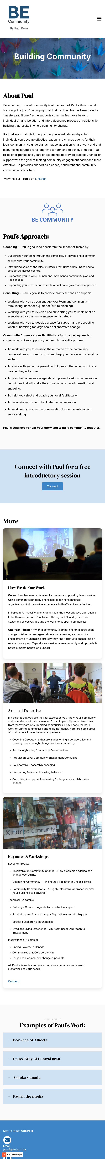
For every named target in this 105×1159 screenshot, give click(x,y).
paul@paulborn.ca (14, 1149)
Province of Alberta (30, 1040)
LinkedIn (41, 178)
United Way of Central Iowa (36, 1058)
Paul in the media (28, 1096)
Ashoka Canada (27, 1077)
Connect (52, 486)
